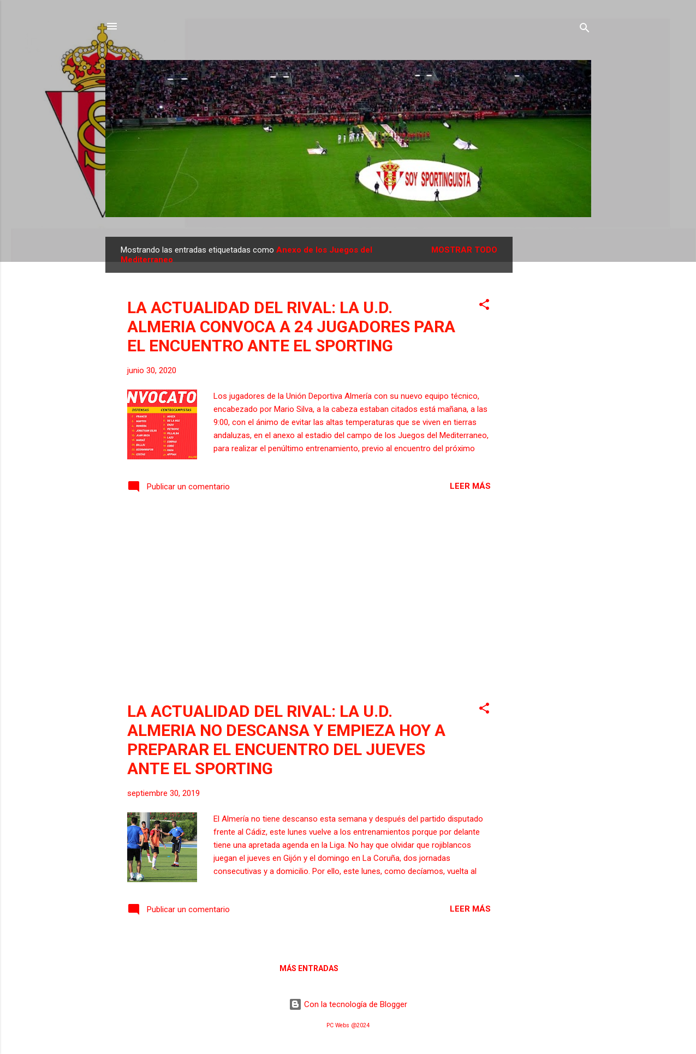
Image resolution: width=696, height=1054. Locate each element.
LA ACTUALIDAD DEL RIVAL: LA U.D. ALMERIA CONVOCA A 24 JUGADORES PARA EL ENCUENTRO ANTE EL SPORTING (291, 326)
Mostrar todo (464, 250)
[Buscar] (584, 29)
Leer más (470, 486)
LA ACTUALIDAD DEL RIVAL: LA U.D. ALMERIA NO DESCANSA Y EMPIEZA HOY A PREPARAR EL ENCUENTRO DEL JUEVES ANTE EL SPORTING (286, 740)
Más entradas (308, 968)
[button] (484, 306)
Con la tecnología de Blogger (348, 1004)
